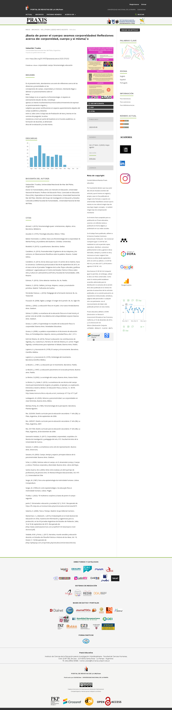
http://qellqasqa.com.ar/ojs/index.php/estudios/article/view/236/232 (50, 543)
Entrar (143, 4)
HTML (92, 111)
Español (123, 80)
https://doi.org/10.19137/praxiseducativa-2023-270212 (49, 59)
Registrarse (134, 4)
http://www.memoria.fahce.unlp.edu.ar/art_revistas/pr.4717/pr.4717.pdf (51, 393)
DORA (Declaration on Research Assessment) (98, 314)
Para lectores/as (125, 99)
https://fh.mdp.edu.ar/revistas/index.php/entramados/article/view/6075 (51, 506)
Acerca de (69, 14)
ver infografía (97, 103)
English (122, 76)
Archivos (39, 14)
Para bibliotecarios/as (127, 105)
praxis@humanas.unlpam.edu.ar (98, 661)
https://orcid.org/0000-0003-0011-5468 (35, 52)
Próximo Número (54, 14)
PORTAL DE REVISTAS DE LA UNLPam (46, 9)
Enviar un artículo (129, 30)
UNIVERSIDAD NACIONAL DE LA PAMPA (121, 9)
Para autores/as (125, 102)
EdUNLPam (142, 9)
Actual (29, 14)
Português (123, 83)
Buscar (140, 14)
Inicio (28, 29)
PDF (92, 107)
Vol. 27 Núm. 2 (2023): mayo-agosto (54, 29)
